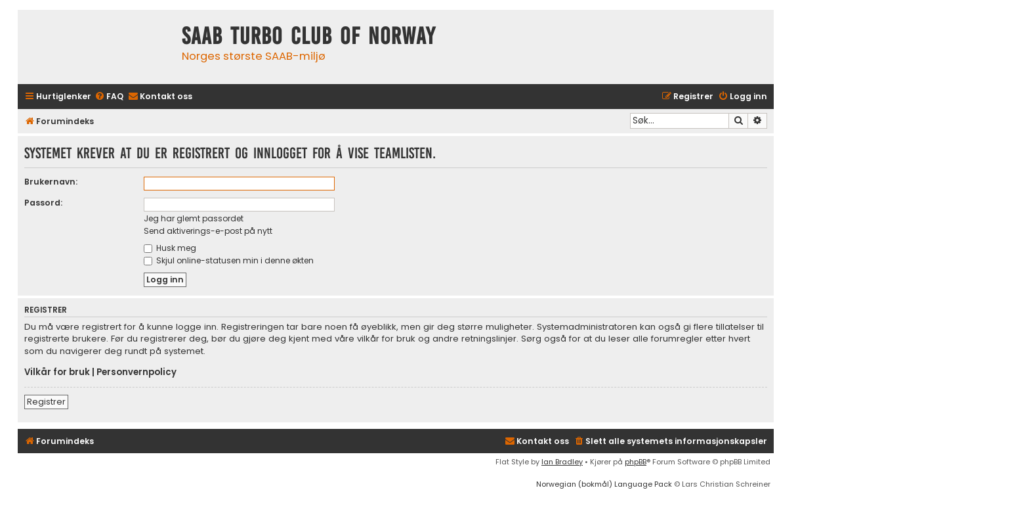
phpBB (635, 461)
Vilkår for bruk (57, 372)
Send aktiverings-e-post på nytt (208, 231)
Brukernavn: (50, 181)
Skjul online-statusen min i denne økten (229, 260)
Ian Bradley (562, 461)
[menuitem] (108, 97)
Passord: (43, 202)
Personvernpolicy (136, 372)
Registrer (46, 401)
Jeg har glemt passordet (193, 218)
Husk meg (170, 248)
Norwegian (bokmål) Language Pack (604, 484)
